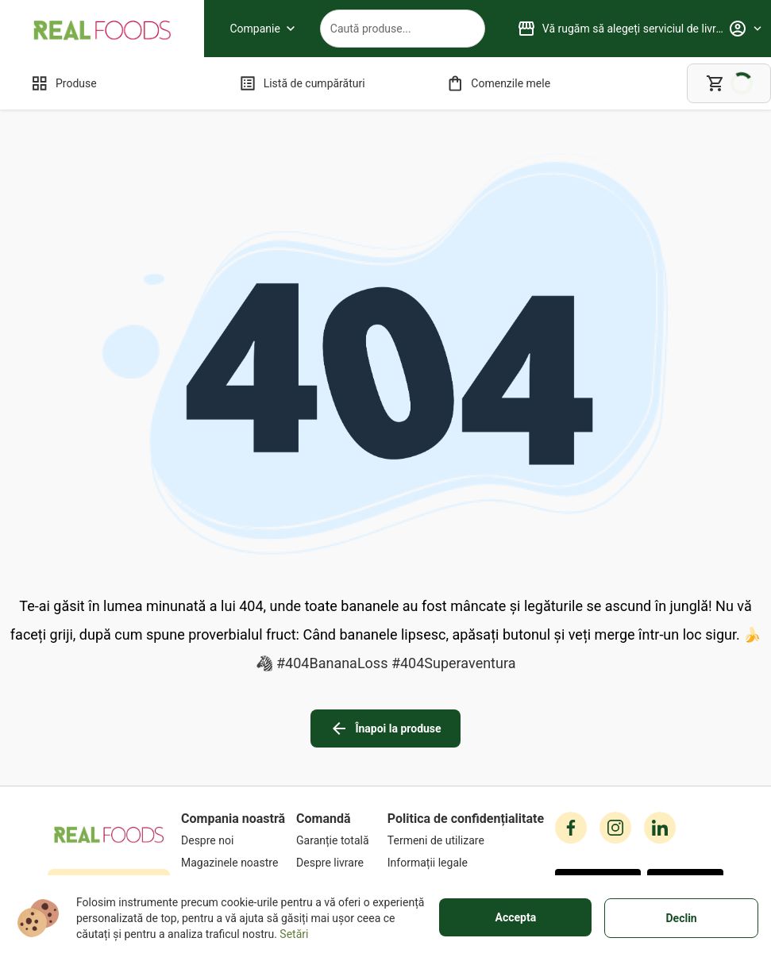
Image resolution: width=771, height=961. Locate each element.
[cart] (729, 83)
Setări (293, 934)
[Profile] (745, 28)
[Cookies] (465, 776)
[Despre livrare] (336, 754)
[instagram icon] (615, 719)
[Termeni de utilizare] (465, 732)
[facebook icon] (571, 719)
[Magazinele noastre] (233, 754)
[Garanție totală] (336, 732)
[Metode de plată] (336, 776)
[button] (597, 776)
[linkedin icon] (660, 719)
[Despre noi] (233, 732)
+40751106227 (115, 774)
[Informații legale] (465, 754)
